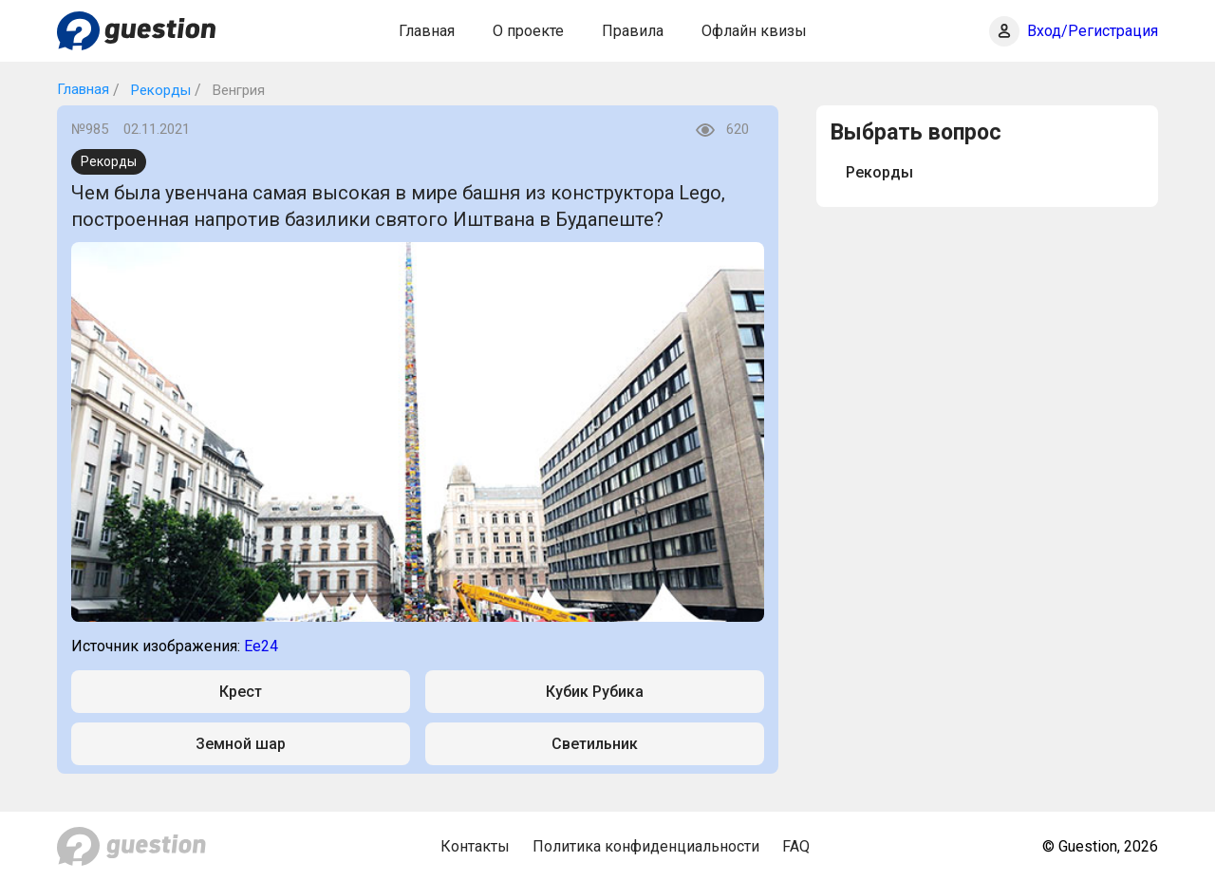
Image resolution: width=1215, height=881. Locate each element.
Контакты (475, 846)
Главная (427, 31)
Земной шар (241, 744)
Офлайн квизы (754, 31)
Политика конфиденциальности (646, 846)
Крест (240, 692)
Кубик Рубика (595, 692)
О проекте (528, 31)
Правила (633, 31)
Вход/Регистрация (1092, 31)
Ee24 (261, 646)
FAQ (796, 846)
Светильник (594, 744)
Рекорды (159, 90)
